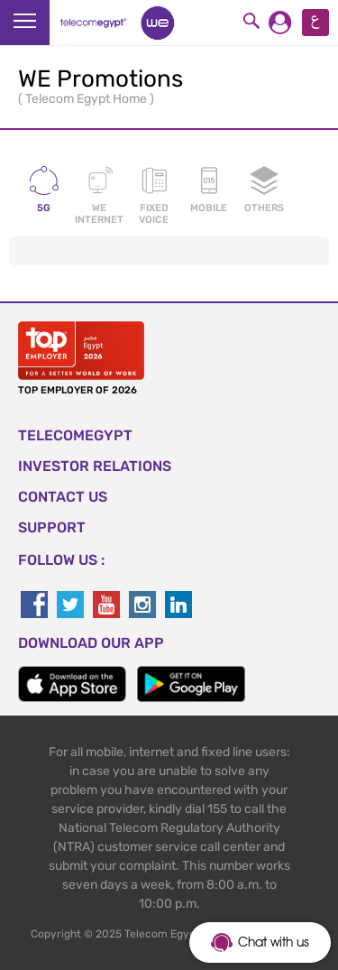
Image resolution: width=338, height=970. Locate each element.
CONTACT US (62, 496)
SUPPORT (52, 527)
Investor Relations (94, 466)
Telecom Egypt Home (87, 98)
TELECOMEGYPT (75, 435)
